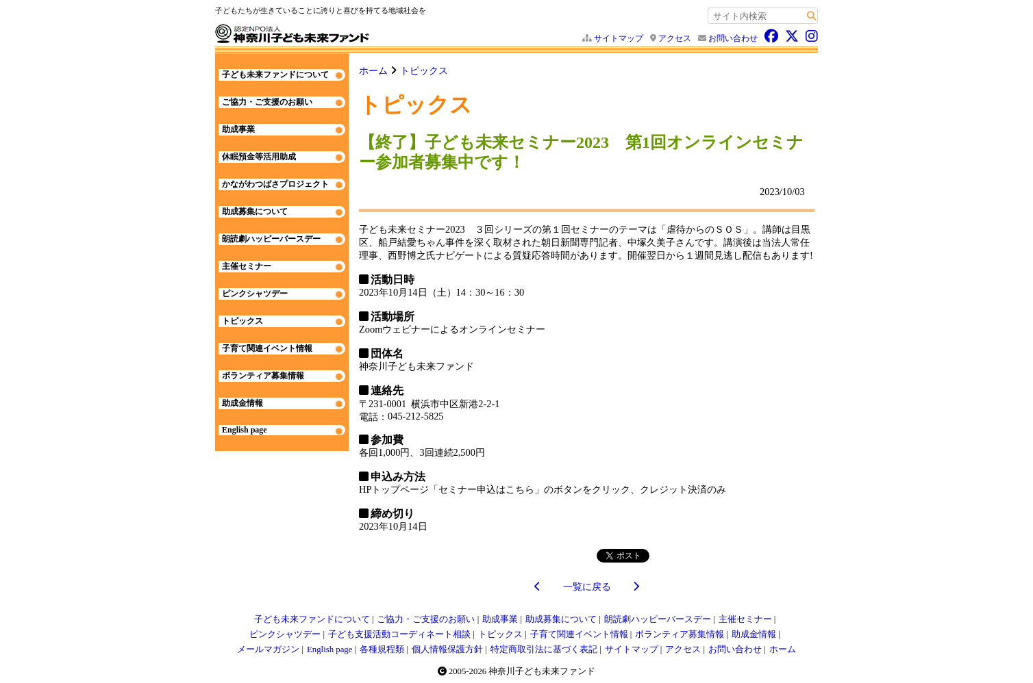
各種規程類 (382, 649)
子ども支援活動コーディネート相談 (399, 634)
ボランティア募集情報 (263, 376)
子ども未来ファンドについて (275, 74)
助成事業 (238, 129)
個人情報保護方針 (447, 649)
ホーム (373, 70)
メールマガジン (268, 649)
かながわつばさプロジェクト (275, 184)
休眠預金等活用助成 (259, 157)
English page (244, 430)
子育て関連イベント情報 (267, 348)
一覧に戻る (587, 586)
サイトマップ (618, 38)
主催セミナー (246, 266)
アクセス (674, 38)
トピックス (424, 70)
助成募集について (255, 211)
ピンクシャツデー (255, 293)
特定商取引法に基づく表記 (543, 649)
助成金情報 (242, 403)
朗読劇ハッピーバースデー (271, 239)
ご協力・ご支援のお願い (267, 102)
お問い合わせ (733, 38)
